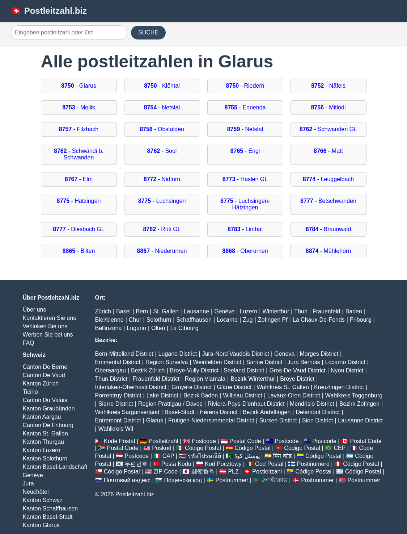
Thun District (111, 379)
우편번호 (136, 464)
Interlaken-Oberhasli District (130, 387)
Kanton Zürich (41, 383)
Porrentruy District (118, 395)
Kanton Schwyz (43, 500)
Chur (135, 320)
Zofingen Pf (273, 320)
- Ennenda (245, 107)
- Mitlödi (328, 107)
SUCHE (148, 32)
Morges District (319, 354)
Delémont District (318, 412)
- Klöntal (162, 86)
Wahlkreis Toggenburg (353, 395)
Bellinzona (108, 328)
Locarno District (345, 362)
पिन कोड (282, 456)
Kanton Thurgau (43, 442)
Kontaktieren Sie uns (49, 318)
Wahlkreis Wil (115, 429)
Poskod (161, 448)
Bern (142, 311)
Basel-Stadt (180, 412)
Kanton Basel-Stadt (48, 517)
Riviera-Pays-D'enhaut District (246, 404)
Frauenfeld (326, 311)
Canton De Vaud (44, 375)
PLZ (233, 471)
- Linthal (245, 229)
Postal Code (245, 441)
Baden (353, 311)
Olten (158, 328)
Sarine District (264, 362)
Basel (123, 311)
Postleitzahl (163, 441)
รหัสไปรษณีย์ (204, 456)
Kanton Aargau (42, 417)
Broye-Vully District (194, 370)
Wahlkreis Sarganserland (127, 412)
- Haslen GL (245, 179)
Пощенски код (183, 480)
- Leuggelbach (328, 179)
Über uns (34, 309)
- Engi (245, 151)
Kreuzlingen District (339, 387)
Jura (28, 483)
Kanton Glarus (41, 525)
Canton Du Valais (45, 400)
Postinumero (313, 464)
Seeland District (244, 370)
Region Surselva (166, 362)
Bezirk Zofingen (359, 404)
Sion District (317, 420)
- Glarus (78, 86)
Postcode (204, 441)
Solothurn (159, 320)
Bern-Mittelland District (124, 354)
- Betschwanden (328, 201)
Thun (300, 311)
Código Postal (203, 448)
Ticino (30, 392)
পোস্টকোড (275, 480)
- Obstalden (162, 129)
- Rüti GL (162, 229)
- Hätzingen (79, 201)
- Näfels (328, 86)
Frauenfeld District (155, 379)
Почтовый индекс (127, 480)
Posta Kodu (176, 464)
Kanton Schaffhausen (50, 508)
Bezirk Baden (200, 395)
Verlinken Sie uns (45, 326)
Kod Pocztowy (223, 464)
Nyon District (347, 370)
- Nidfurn (162, 179)
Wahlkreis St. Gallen (283, 387)
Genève (33, 475)
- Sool (162, 151)
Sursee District (278, 420)
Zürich (103, 311)
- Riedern (245, 86)
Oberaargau (110, 370)
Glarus (154, 420)
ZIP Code (165, 471)
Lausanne (196, 311)
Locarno (227, 320)
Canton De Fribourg (48, 425)
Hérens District (219, 412)
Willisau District (242, 395)
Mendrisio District (312, 404)
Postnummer (232, 480)
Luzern (248, 311)
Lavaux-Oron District (293, 395)
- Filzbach (78, 129)
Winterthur (275, 311)
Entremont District (118, 420)
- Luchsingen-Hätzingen (245, 204)
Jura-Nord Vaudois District (235, 354)
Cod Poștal (269, 464)
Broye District (297, 379)
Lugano (136, 328)
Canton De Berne (45, 367)
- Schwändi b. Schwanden (78, 154)
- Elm (79, 179)
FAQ (28, 343)
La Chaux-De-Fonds (319, 320)
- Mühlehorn (328, 251)
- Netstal (162, 107)
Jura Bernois (304, 362)
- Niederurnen (162, 251)
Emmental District (117, 362)
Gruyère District (191, 387)
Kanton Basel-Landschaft (55, 467)
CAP (168, 456)
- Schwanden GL (328, 129)
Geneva (284, 354)
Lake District (162, 395)
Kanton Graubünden (49, 408)
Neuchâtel (36, 492)
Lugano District (177, 354)
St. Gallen (165, 311)
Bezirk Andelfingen (267, 412)
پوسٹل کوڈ (246, 456)
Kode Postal (119, 441)
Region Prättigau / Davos (170, 404)
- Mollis (78, 107)
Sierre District (115, 404)
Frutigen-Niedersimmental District (211, 420)
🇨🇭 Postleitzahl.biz (49, 11)
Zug (248, 320)
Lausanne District (360, 420)
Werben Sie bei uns (48, 334)
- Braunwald (328, 229)
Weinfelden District (217, 362)
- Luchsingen (162, 201)
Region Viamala (205, 379)
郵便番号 (203, 471)
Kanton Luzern (41, 450)
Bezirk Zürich (148, 370)
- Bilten (79, 251)
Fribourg (361, 320)
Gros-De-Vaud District (297, 370)
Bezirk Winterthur (252, 379)
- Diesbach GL (78, 229)
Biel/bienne (109, 320)
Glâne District (234, 387)
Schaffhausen (194, 320)
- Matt (328, 151)
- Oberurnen (245, 251)
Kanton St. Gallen (45, 433)
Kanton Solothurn (45, 458)
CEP (339, 448)
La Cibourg (184, 328)
